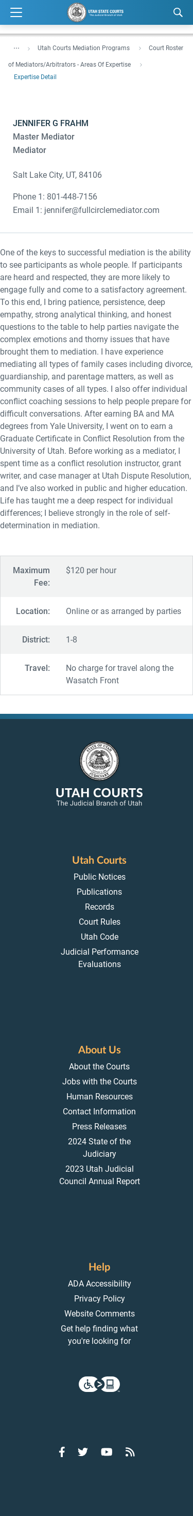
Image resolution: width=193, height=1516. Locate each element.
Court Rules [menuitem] (99, 922)
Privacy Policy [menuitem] (99, 1299)
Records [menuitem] (99, 907)
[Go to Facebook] (62, 1452)
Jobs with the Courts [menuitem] (99, 1081)
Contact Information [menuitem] (99, 1111)
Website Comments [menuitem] (99, 1314)
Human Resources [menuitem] (99, 1096)
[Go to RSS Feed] (130, 1452)
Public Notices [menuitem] (100, 877)
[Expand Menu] (16, 13)
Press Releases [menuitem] (99, 1126)
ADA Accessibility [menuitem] (99, 1284)
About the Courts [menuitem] (99, 1066)
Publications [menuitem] (99, 892)
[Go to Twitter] (83, 1452)
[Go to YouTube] (106, 1452)
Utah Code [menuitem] (99, 937)
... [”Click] (16, 46)
